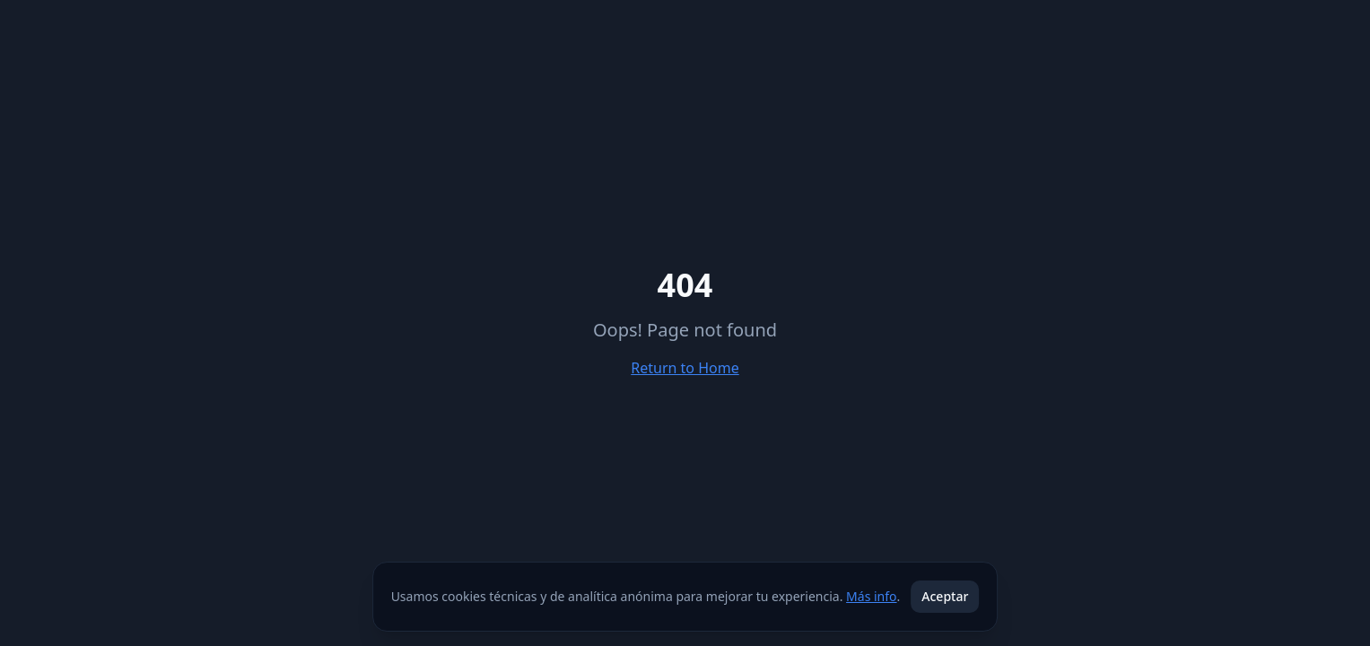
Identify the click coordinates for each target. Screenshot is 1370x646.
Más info (871, 596)
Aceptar (944, 596)
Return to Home (684, 368)
